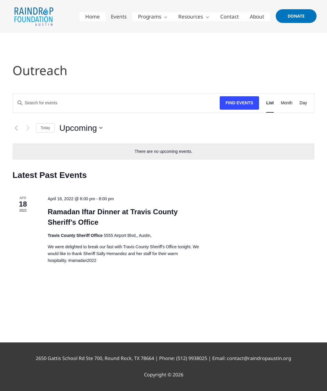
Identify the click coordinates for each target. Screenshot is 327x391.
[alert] (163, 151)
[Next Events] (27, 127)
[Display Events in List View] (270, 103)
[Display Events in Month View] (286, 103)
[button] (296, 16)
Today (45, 128)
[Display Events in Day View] (303, 103)
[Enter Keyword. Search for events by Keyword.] (116, 103)
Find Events (239, 102)
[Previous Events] (16, 127)
